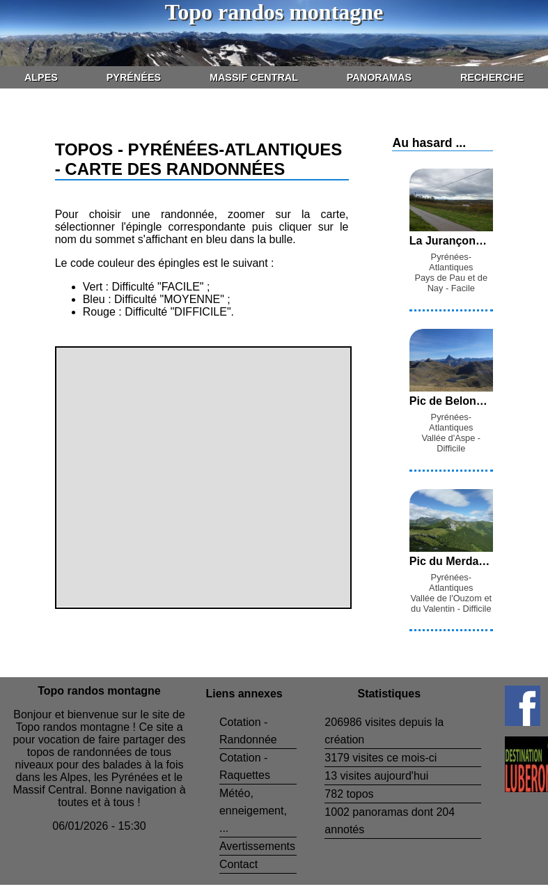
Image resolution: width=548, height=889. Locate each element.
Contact (238, 864)
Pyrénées (134, 77)
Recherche (492, 77)
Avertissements (257, 846)
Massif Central (254, 77)
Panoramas (379, 77)
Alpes (41, 77)
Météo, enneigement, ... (253, 810)
